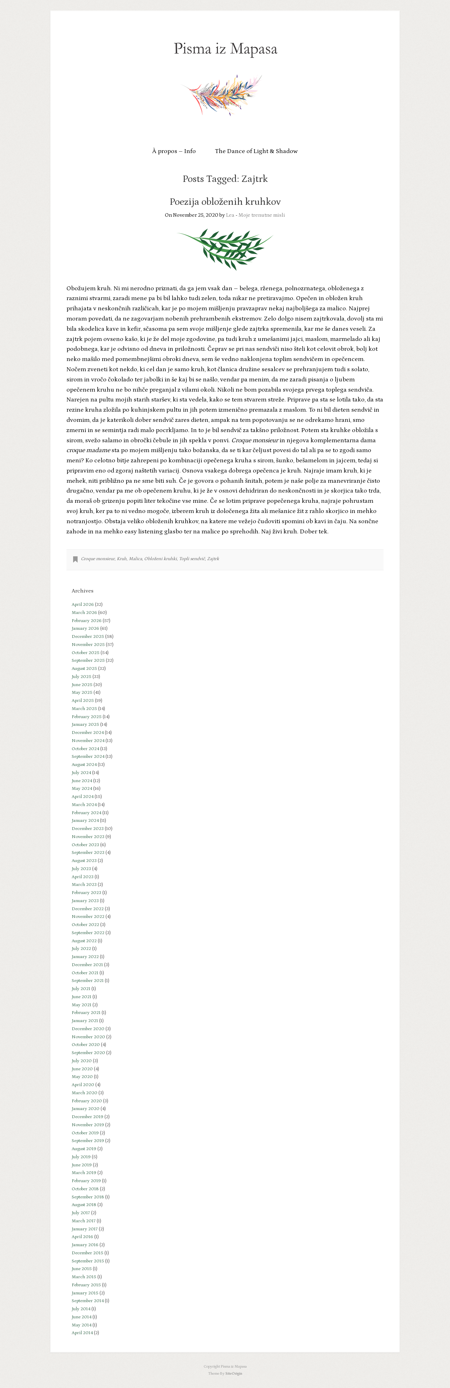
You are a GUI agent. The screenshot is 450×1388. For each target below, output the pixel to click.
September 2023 (88, 852)
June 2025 (82, 684)
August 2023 (84, 860)
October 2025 (85, 652)
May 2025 (82, 692)
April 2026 (83, 604)
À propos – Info (174, 151)
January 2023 (85, 901)
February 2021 (86, 1012)
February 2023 (86, 892)
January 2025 (85, 724)
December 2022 (88, 909)
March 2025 (84, 708)
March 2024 (84, 804)
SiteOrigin (233, 1373)
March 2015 (84, 1277)
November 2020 (88, 1037)
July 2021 (81, 988)
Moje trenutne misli (261, 215)
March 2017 (84, 1221)
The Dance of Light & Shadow (256, 151)
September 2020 (88, 1053)
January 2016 (85, 1245)
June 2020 (82, 1069)
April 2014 (82, 1333)
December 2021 (87, 965)
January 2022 (85, 956)
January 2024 (85, 820)
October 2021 (85, 973)
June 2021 (81, 997)
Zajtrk (213, 559)
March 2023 (84, 884)
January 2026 (85, 628)
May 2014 (81, 1325)
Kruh (122, 559)
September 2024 (88, 756)
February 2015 (86, 1285)
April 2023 (83, 877)
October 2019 (85, 1133)
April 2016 (82, 1237)
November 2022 (88, 916)
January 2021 (85, 1020)
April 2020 (83, 1085)
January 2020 (85, 1108)
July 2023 (81, 869)
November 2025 (88, 644)
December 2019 (87, 1117)
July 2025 (81, 676)
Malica (135, 559)
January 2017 (85, 1229)
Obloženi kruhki (160, 559)
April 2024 (83, 796)
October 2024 (85, 749)
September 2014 (88, 1301)
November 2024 (88, 740)
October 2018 (85, 1189)
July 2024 (81, 772)
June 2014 (81, 1317)
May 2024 (82, 788)
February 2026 (87, 620)
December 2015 (87, 1253)
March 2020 (84, 1093)
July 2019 (81, 1157)
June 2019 (82, 1165)
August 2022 (84, 941)
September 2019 (88, 1140)
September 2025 (88, 660)
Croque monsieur (98, 559)
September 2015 (88, 1261)
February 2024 (86, 813)
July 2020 (82, 1061)
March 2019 (84, 1172)
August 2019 (84, 1149)
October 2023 (85, 845)
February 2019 (86, 1181)
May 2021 (81, 1005)
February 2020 (87, 1101)
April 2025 (83, 700)
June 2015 (82, 1269)
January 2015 (85, 1293)
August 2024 (84, 764)
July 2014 (81, 1309)
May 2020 (82, 1076)
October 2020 (86, 1044)
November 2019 (88, 1125)
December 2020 (88, 1029)
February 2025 (87, 717)
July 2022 (81, 948)
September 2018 (88, 1197)
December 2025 (88, 636)
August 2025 (84, 668)
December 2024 (88, 732)
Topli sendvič (192, 559)
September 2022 (88, 933)
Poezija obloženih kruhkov (225, 202)
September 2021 (88, 980)
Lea (230, 215)
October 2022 (85, 924)
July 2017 (81, 1213)
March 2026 (84, 612)
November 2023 (88, 836)
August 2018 (84, 1205)
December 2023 (88, 828)
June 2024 (82, 781)
